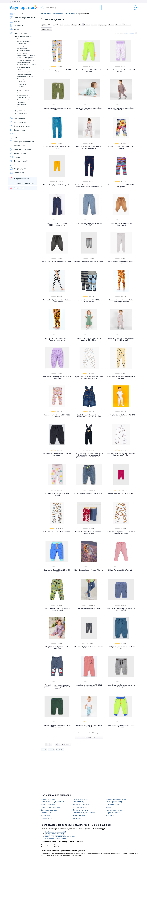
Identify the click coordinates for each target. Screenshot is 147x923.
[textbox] (70, 7)
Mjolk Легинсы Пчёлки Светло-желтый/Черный (121, 377)
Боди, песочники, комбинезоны (22, 94)
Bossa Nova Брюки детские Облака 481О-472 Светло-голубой (89, 109)
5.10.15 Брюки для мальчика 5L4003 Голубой (89, 224)
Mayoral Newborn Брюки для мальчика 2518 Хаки (57, 109)
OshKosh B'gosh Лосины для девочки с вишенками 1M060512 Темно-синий (89, 185)
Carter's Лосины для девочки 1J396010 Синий (57, 147)
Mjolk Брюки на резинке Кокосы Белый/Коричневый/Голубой (121, 454)
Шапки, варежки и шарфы (26, 55)
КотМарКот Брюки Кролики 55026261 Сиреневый (57, 647)
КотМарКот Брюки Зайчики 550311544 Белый (121, 416)
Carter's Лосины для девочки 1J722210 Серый (57, 70)
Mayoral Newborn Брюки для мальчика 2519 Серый (121, 686)
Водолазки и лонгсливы (25, 76)
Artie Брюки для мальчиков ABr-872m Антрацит (57, 454)
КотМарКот (23, 84)
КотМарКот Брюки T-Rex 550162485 (55, 833)
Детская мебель (18, 13)
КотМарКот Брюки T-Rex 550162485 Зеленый (89, 70)
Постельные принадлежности (23, 17)
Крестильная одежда (24, 67)
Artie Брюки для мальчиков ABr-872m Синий (121, 647)
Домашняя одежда (23, 97)
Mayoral (22, 86)
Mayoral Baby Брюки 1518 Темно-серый (88, 647)
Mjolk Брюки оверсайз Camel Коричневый (121, 224)
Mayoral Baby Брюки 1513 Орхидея (120, 493)
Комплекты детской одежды (26, 65)
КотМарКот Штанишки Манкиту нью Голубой (89, 726)
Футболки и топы (23, 90)
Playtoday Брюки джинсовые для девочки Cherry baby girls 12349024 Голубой (57, 686)
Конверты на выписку (24, 39)
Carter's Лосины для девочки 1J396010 (55, 831)
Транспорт (16, 29)
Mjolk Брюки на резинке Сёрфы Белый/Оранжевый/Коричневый (121, 532)
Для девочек (20, 111)
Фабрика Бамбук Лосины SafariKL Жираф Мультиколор (121, 300)
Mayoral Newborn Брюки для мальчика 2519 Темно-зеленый (57, 726)
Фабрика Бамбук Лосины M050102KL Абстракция (121, 185)
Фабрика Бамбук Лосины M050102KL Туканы (121, 147)
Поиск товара (42, 7)
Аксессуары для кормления (22, 141)
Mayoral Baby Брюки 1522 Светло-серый (89, 261)
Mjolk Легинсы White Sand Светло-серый (121, 262)
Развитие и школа (18, 164)
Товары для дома (18, 168)
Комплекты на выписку (24, 41)
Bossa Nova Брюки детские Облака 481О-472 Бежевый (89, 147)
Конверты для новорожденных (23, 45)
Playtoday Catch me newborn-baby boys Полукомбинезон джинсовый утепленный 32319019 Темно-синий (89, 455)
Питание (15, 137)
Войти (135, 7)
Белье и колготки (23, 100)
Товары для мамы (18, 153)
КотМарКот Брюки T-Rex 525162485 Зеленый (121, 726)
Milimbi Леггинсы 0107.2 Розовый (120, 570)
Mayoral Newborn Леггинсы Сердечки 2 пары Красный (89, 532)
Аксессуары (21, 107)
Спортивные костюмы (113, 813)
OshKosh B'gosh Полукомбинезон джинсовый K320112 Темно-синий (89, 416)
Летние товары (17, 172)
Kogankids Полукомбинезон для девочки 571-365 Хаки (89, 339)
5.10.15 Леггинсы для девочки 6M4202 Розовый (57, 494)
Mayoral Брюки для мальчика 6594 (55, 835)
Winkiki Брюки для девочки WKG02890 (56, 838)
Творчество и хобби (19, 161)
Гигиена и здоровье (19, 133)
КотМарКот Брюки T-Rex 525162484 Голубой (57, 571)
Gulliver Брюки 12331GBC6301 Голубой (88, 493)
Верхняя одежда (22, 53)
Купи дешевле (16, 187)
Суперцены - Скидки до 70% (21, 183)
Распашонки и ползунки (25, 60)
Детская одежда (18, 33)
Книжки (15, 157)
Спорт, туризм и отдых (20, 126)
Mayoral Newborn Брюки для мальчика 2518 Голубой (121, 609)
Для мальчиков (21, 113)
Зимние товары (17, 130)
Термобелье (21, 102)
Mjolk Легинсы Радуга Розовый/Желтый (89, 570)
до (53, 25)
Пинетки (20, 69)
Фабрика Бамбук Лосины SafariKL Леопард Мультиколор (57, 339)
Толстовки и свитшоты (24, 74)
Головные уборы (22, 104)
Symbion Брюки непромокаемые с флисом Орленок (60, 836)
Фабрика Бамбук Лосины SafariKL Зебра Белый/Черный (57, 300)
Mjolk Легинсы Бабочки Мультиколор (56, 532)
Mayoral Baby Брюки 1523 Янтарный (56, 185)
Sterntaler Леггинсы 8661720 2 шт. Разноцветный (89, 300)
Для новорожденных (23, 36)
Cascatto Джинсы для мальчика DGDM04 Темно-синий (57, 224)
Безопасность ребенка (20, 149)
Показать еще (89, 737)
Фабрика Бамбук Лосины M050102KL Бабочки (57, 416)
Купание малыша (18, 145)
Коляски (15, 21)
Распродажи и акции (19, 178)
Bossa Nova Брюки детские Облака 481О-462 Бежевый (121, 339)
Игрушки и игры (18, 122)
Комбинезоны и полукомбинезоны (23, 49)
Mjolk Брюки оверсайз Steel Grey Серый (57, 261)
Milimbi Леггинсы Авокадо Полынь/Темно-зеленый (57, 609)
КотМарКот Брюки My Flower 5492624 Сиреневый (57, 377)
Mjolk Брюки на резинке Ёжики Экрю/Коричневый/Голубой (89, 377)
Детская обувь (17, 118)
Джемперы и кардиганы (25, 72)
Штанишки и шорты (24, 62)
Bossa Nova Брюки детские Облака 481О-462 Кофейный (121, 109)
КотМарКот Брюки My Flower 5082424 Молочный (121, 70)
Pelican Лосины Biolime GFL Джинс (88, 608)
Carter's (22, 82)
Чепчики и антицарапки (25, 57)
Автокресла (16, 25)
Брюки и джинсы (23, 79)
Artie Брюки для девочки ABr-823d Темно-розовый (89, 686)
